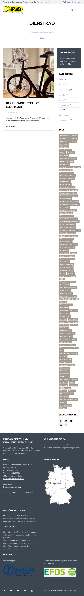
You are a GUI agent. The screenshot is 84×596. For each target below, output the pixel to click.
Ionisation (62, 95)
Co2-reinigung (64, 90)
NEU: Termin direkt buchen (13, 478)
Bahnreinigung (64, 120)
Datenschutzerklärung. (12, 487)
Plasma (61, 79)
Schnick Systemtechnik (59, 590)
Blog (42, 38)
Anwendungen (64, 105)
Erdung (61, 100)
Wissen (61, 85)
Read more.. (11, 126)
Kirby (78, 590)
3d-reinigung (64, 115)
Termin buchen (43, 2)
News (61, 110)
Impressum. (7, 484)
